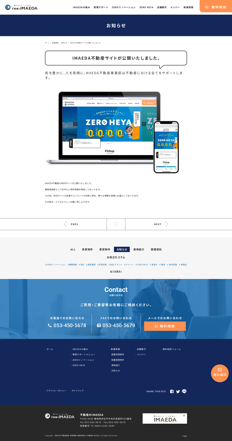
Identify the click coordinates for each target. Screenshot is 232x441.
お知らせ (122, 249)
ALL (73, 249)
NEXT (158, 224)
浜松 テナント (116, 264)
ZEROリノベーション (56, 264)
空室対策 (103, 264)
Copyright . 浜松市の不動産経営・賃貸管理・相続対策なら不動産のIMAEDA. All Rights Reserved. (81, 435)
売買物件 (87, 249)
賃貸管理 (91, 264)
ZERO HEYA (142, 264)
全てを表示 (116, 271)
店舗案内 (141, 349)
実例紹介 (139, 249)
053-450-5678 (93, 422)
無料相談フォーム (172, 349)
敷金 (163, 264)
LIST (116, 224)
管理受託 (156, 249)
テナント (130, 264)
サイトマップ (78, 390)
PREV (74, 224)
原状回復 (173, 264)
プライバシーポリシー (56, 390)
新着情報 (115, 349)
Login (185, 436)
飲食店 (183, 264)
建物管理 (73, 264)
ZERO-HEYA (78, 365)
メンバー (141, 354)
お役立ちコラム (116, 257)
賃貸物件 (104, 249)
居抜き (154, 264)
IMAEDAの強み (80, 349)
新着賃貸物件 (117, 359)
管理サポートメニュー (83, 354)
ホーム (50, 349)
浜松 (82, 264)
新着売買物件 (117, 354)
